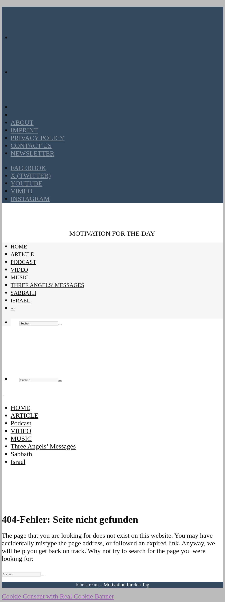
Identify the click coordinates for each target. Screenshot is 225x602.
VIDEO (19, 270)
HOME (19, 246)
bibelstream (87, 584)
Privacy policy (38, 138)
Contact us (31, 145)
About (22, 122)
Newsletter (32, 153)
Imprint (24, 130)
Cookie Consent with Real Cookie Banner (58, 596)
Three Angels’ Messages (47, 285)
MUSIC (19, 277)
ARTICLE (22, 254)
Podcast (23, 262)
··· (13, 308)
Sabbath (23, 293)
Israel (20, 300)
